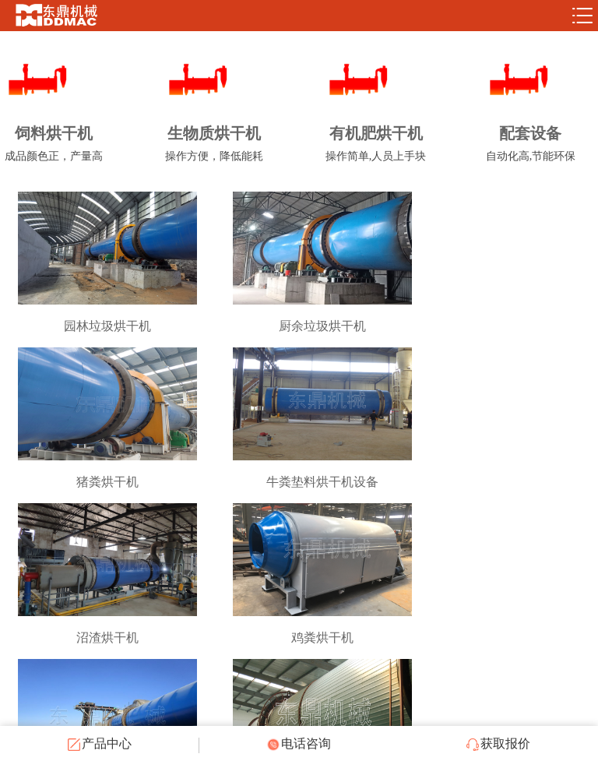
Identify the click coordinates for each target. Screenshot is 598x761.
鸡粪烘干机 (498, 481)
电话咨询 (299, 744)
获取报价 (498, 744)
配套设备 (531, 146)
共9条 (285, 692)
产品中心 (100, 744)
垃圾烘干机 (498, 637)
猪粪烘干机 (498, 326)
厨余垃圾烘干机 (299, 326)
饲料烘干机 (54, 146)
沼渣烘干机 (299, 481)
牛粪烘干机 (100, 637)
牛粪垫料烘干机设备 (100, 481)
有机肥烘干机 (376, 146)
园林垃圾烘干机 (99, 326)
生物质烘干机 (214, 146)
